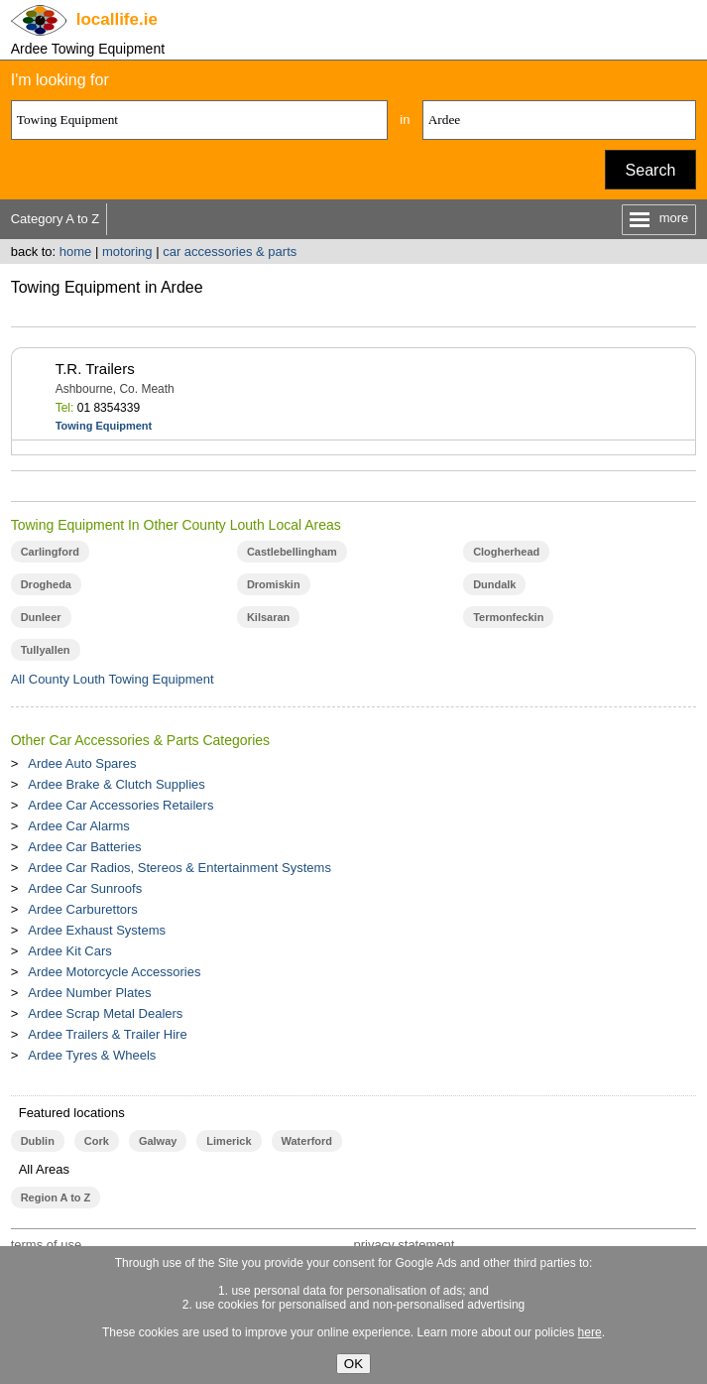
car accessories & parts (229, 251)
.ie (117, 19)
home (75, 251)
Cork (96, 1141)
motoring (127, 251)
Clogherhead (506, 552)
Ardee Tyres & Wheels (92, 1055)
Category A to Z (55, 218)
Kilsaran (268, 617)
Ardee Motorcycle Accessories (114, 971)
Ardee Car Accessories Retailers (120, 805)
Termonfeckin (508, 617)
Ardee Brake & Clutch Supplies (116, 784)
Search (651, 170)
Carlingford (50, 552)
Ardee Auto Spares (82, 763)
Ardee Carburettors (83, 909)
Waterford (307, 1141)
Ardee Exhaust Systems (97, 930)
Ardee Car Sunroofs (85, 888)
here (590, 1332)
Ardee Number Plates (89, 992)
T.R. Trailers (95, 368)
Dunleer (41, 617)
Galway (158, 1141)
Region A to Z (56, 1197)
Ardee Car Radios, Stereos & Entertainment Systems (179, 867)
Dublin (38, 1141)
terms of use (46, 1244)
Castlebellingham (292, 552)
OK (353, 1363)
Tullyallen (45, 650)
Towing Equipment (104, 426)
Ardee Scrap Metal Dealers (105, 1013)
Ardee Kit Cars (70, 951)
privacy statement (403, 1244)
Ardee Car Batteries (84, 846)
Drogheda (46, 584)
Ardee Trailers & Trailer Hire (107, 1034)
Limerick (228, 1141)
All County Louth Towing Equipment (112, 679)
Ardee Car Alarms (79, 825)
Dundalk (494, 584)
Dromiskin (273, 584)
